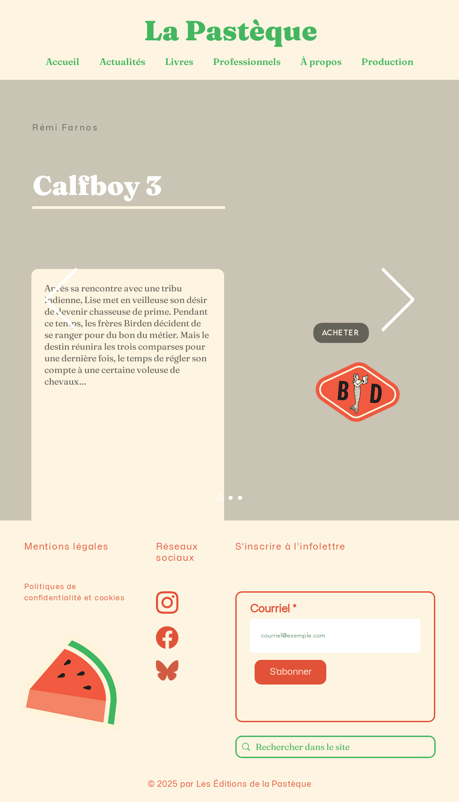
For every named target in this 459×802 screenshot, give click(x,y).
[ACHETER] (341, 333)
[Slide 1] (220, 498)
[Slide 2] (231, 498)
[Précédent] (61, 300)
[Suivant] (398, 300)
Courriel (270, 609)
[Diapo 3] (240, 498)
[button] (341, 201)
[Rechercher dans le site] (335, 747)
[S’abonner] (290, 672)
